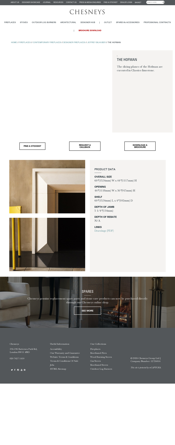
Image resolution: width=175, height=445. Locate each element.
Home (14, 43)
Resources (58, 2)
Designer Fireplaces (74, 43)
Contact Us (71, 2)
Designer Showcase (31, 2)
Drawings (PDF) (104, 231)
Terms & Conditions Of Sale (64, 361)
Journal (47, 2)
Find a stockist (110, 2)
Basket (138, 2)
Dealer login (126, 2)
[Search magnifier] (163, 2)
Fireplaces (10, 23)
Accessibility (56, 349)
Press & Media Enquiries (90, 2)
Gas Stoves (95, 361)
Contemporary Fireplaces (47, 43)
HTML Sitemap (58, 369)
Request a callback (84, 147)
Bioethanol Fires (98, 353)
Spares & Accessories (127, 23)
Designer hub (88, 23)
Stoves (24, 23)
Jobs (52, 365)
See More (87, 311)
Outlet (108, 23)
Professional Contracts (157, 23)
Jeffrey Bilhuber (96, 43)
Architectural (68, 23)
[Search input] (155, 2)
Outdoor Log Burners (44, 23)
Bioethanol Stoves (99, 365)
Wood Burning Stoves (101, 357)
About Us (15, 2)
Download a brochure (140, 147)
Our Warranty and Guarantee (65, 353)
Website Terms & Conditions (64, 357)
